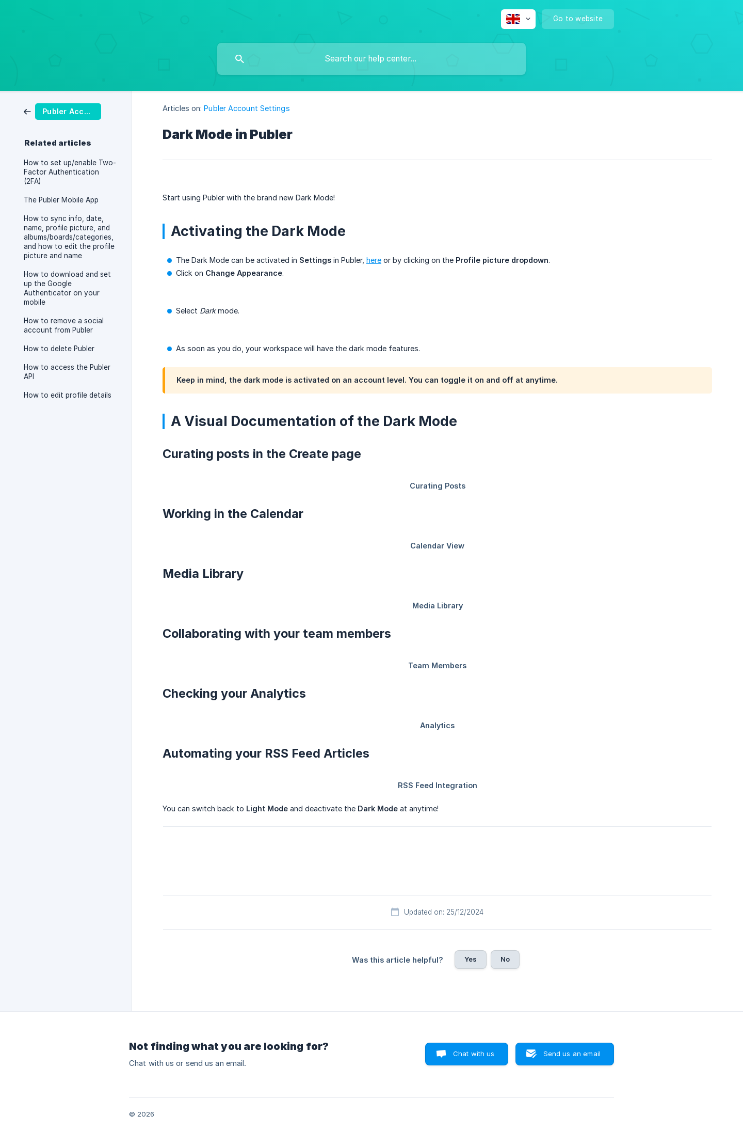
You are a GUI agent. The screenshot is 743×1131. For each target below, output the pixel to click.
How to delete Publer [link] (59, 348)
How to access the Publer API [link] (67, 372)
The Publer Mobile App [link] (61, 200)
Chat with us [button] (474, 1053)
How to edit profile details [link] (67, 395)
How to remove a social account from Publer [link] (64, 325)
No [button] (505, 959)
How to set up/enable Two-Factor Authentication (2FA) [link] (70, 172)
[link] (62, 111)
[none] (518, 19)
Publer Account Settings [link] (246, 108)
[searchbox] (371, 59)
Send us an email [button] (572, 1053)
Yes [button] (470, 959)
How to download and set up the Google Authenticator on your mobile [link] (67, 288)
